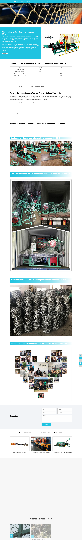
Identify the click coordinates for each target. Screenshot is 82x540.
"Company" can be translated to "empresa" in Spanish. (52, 5)
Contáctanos (66, 5)
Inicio (12, 25)
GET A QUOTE (5, 53)
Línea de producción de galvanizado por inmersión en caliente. (41, 452)
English (70, 1)
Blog (39, 5)
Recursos (34, 5)
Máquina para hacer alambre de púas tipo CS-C (45, 25)
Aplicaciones (27, 5)
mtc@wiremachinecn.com (25, 1)
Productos (21, 5)
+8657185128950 (14, 1)
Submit (46, 424)
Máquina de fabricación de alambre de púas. (27, 25)
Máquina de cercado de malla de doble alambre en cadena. (62, 452)
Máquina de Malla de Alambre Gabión (19, 452)
